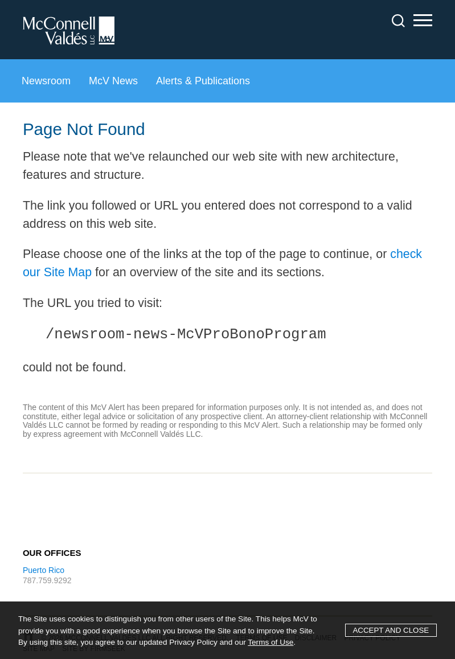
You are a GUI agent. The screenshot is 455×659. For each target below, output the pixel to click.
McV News (113, 81)
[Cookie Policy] (227, 630)
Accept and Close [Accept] (390, 630)
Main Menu (422, 22)
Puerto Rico (43, 570)
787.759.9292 (47, 580)
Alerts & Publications (203, 81)
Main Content (272, 15)
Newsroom (46, 81)
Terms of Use (270, 642)
